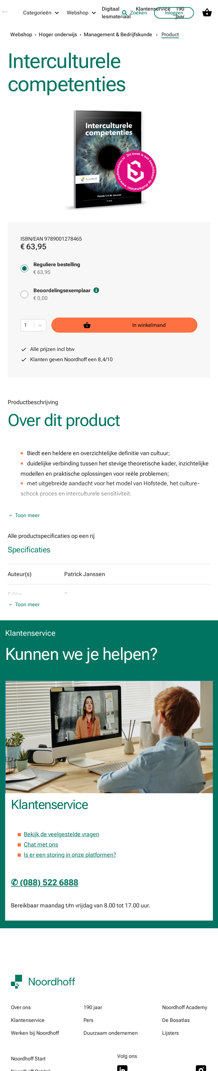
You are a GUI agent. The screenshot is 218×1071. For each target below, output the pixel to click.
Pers (88, 1020)
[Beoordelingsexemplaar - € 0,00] (24, 294)
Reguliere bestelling (56, 264)
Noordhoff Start (28, 1059)
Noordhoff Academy (184, 1007)
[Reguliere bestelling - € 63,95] (24, 268)
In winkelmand (124, 325)
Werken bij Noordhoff (35, 1033)
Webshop (21, 34)
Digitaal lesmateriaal (116, 13)
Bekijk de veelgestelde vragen (61, 834)
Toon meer (27, 515)
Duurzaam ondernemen (110, 1033)
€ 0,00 (40, 298)
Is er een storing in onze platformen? (70, 854)
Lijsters (170, 1033)
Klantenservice (153, 9)
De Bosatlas (176, 1020)
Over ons (21, 1007)
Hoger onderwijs (58, 34)
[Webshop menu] (82, 13)
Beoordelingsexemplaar (66, 290)
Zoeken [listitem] (134, 13)
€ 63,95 (41, 272)
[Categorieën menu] (41, 13)
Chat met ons (41, 844)
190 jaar (92, 1007)
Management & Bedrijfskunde (118, 34)
